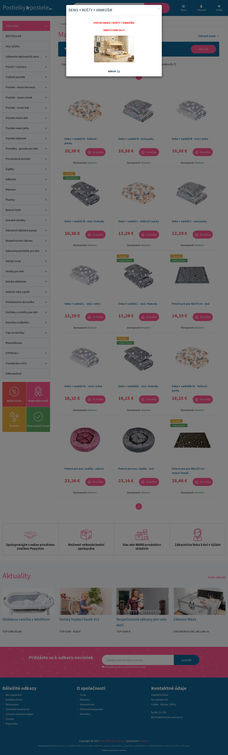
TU (118, 71)
